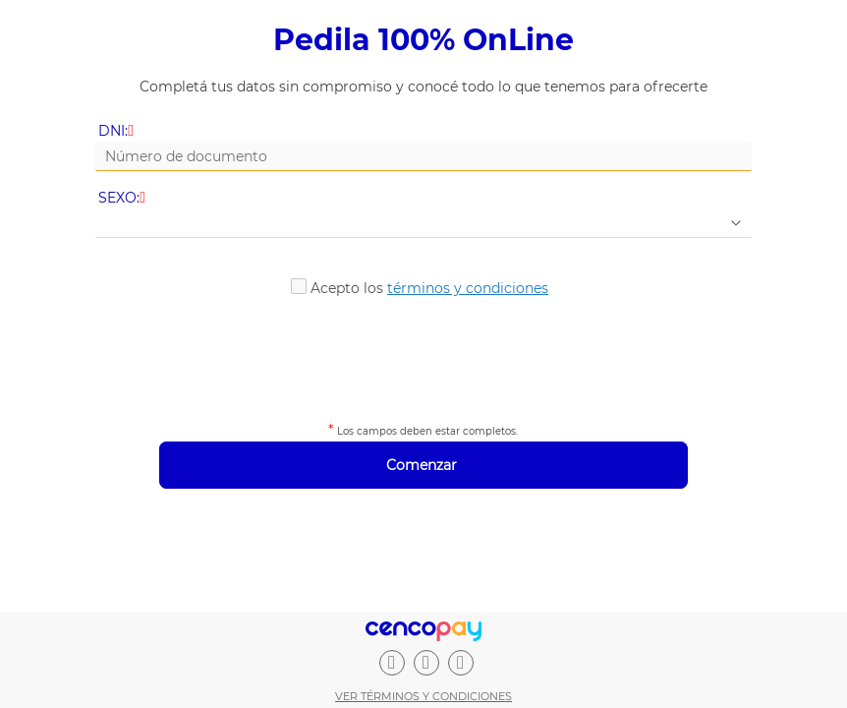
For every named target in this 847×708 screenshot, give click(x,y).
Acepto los (429, 288)
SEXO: (123, 198)
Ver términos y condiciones (423, 696)
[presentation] (423, 356)
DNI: (117, 131)
